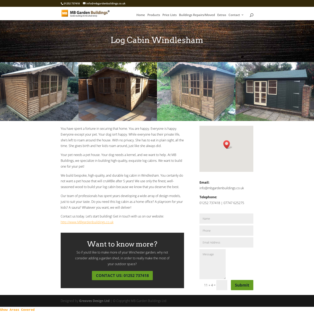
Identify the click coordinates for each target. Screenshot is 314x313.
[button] (227, 144)
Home (140, 15)
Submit (242, 285)
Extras (221, 15)
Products (153, 15)
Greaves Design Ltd (94, 301)
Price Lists (169, 15)
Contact (234, 15)
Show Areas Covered (17, 310)
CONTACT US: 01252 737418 (122, 275)
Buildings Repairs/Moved (197, 15)
